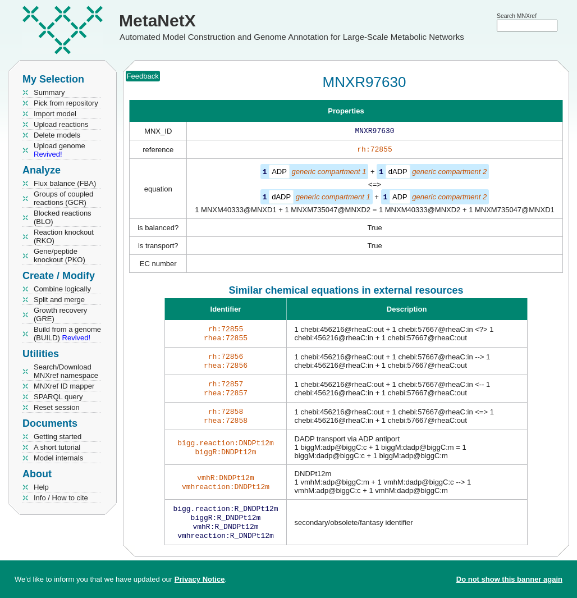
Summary (49, 92)
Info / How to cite (61, 498)
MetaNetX (157, 20)
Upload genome (59, 149)
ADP (279, 174)
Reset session (57, 407)
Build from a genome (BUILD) (67, 333)
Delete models (57, 135)
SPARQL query (58, 396)
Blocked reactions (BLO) (62, 217)
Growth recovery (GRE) (60, 314)
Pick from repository (66, 103)
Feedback (143, 76)
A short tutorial (57, 447)
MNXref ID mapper (64, 386)
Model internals (58, 458)
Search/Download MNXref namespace (66, 371)
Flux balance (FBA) (65, 183)
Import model (55, 113)
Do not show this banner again (509, 579)
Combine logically (62, 289)
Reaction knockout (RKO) (64, 236)
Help (41, 487)
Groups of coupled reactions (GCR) (63, 198)
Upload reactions (61, 124)
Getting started (57, 436)
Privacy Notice (200, 579)
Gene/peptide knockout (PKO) (59, 255)
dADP (397, 174)
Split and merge (59, 299)
